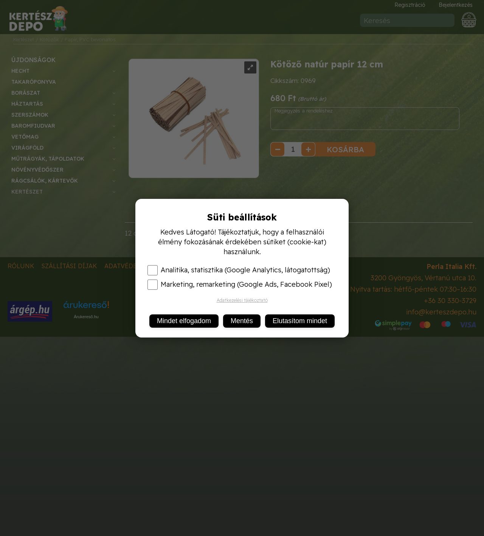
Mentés (242, 321)
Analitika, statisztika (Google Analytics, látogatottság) (238, 270)
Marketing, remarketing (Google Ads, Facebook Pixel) (239, 284)
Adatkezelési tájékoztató (242, 300)
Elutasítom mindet (300, 321)
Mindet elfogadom (184, 321)
